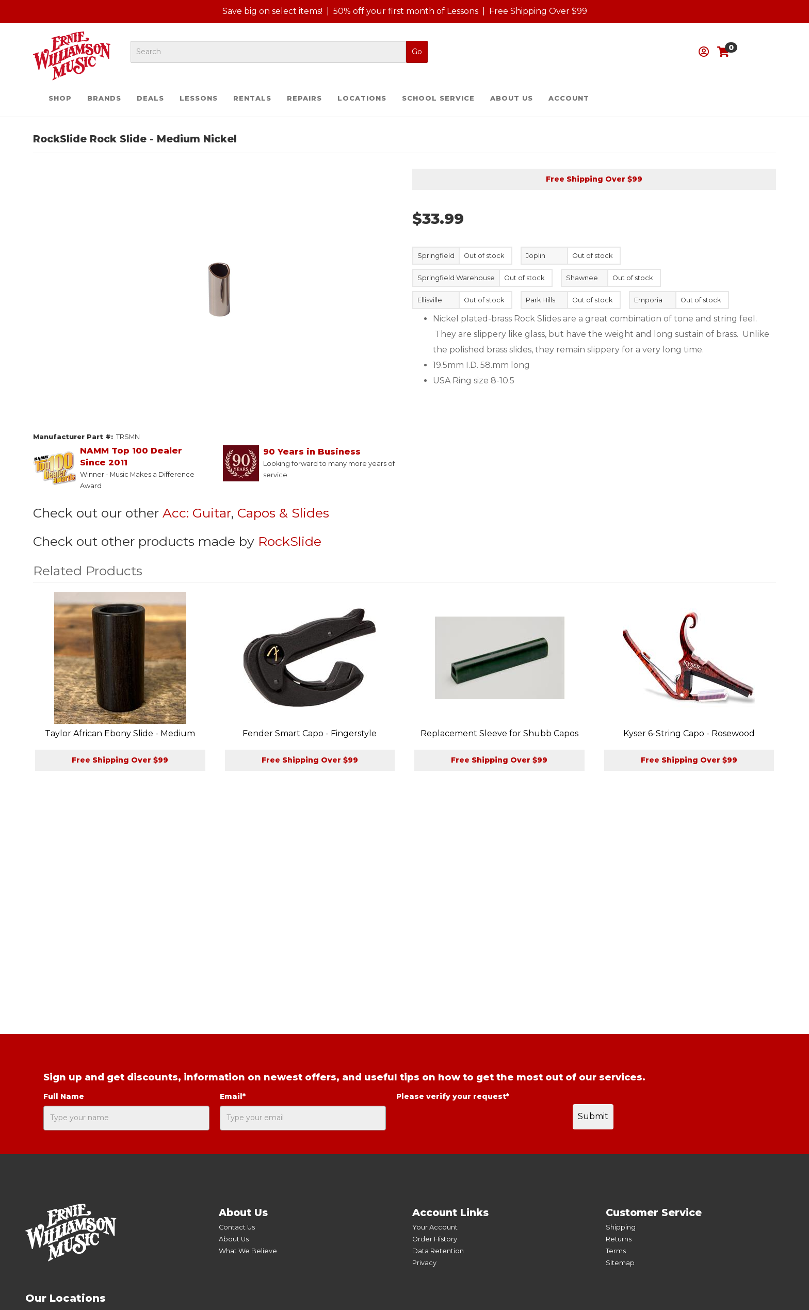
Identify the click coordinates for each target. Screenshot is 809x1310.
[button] (704, 51)
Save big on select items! (272, 11)
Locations (361, 98)
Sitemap (620, 1263)
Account (568, 98)
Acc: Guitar (197, 513)
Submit (593, 1116)
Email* (233, 1096)
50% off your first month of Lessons (405, 11)
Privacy (424, 1263)
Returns (619, 1239)
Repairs (304, 98)
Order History (434, 1239)
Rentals (252, 98)
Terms (616, 1251)
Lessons (199, 98)
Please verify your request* (452, 1096)
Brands (104, 98)
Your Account (435, 1227)
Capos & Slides (283, 513)
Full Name (63, 1096)
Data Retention (438, 1251)
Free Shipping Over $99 (538, 11)
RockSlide (289, 541)
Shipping (621, 1227)
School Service (438, 98)
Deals (150, 98)
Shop (60, 98)
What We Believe (248, 1251)
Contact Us (237, 1227)
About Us (511, 98)
